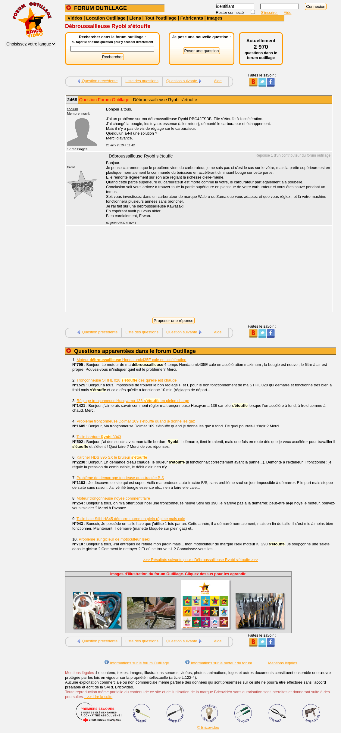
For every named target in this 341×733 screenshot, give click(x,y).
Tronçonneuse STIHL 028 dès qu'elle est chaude (127, 380)
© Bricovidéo (208, 727)
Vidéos (74, 17)
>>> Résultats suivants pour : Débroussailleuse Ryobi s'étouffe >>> (200, 559)
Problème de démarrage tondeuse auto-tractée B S (120, 478)
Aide (288, 12)
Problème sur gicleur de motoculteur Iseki (114, 539)
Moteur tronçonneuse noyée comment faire (113, 498)
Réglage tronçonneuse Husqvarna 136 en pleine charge (133, 400)
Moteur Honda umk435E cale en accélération (131, 359)
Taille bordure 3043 (99, 437)
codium (72, 109)
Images (215, 17)
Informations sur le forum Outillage (136, 663)
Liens (135, 17)
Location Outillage (106, 17)
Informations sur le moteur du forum (218, 663)
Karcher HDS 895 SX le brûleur (112, 457)
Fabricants (191, 17)
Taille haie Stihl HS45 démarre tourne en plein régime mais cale (131, 518)
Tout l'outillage (161, 17)
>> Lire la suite (98, 696)
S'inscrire (269, 12)
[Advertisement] (215, 269)
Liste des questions (141, 81)
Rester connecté (230, 12)
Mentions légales (282, 663)
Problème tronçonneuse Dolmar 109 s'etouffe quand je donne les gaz (136, 421)
